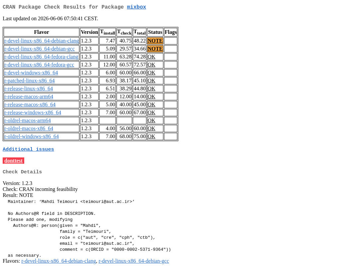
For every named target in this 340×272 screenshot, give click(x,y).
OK (151, 58)
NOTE (155, 42)
